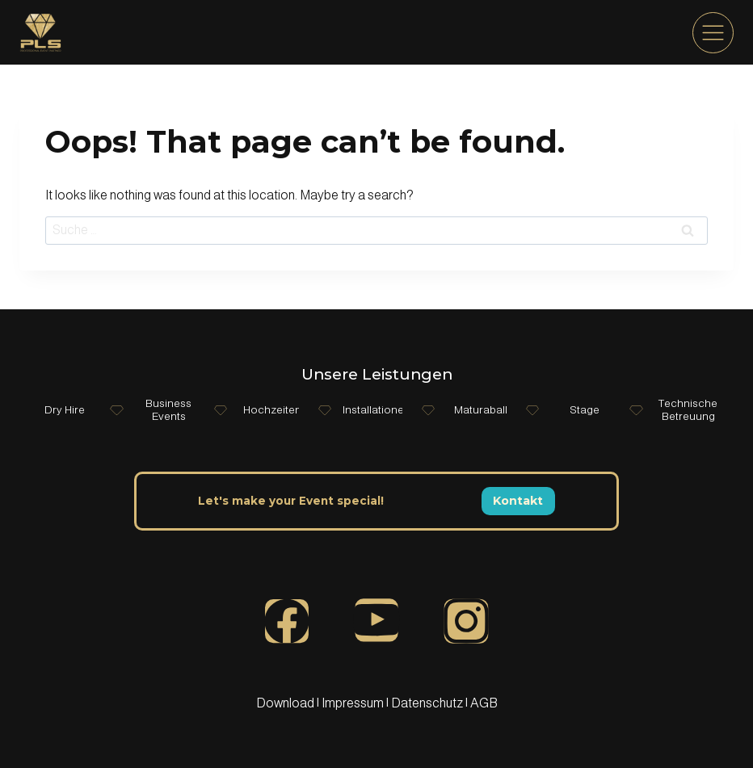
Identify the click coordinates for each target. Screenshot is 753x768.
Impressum (353, 703)
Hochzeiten (272, 410)
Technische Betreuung (688, 409)
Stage (584, 410)
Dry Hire (64, 410)
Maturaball (480, 410)
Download (286, 703)
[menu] (713, 32)
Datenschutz (428, 703)
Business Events (168, 409)
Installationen (376, 410)
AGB (484, 703)
